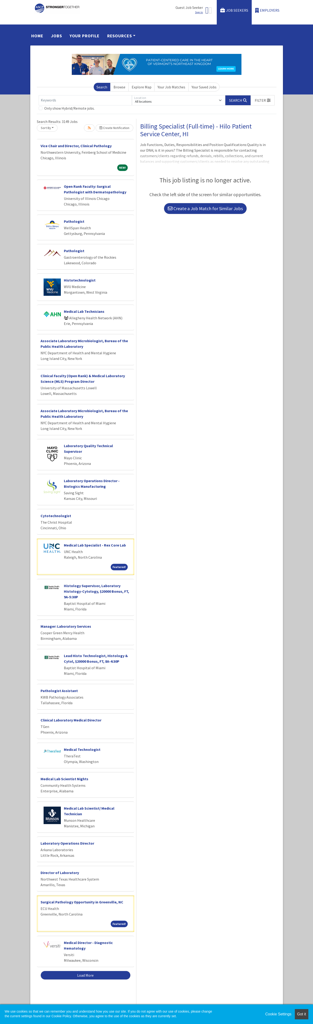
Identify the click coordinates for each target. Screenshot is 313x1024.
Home (37, 35)
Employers (267, 10)
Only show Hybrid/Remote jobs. (69, 108)
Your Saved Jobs (204, 87)
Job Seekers (234, 10)
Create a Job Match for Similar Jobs (205, 208)
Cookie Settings (278, 1014)
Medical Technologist (82, 749)
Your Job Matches (171, 87)
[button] (263, 100)
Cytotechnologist (56, 515)
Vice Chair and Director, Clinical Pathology (76, 145)
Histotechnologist (80, 280)
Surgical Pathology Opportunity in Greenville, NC (82, 902)
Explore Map (141, 87)
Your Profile (85, 35)
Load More (85, 975)
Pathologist (74, 221)
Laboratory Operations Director (67, 843)
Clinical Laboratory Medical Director (71, 720)
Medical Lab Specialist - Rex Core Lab (95, 545)
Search (101, 87)
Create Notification (114, 128)
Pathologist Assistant (59, 690)
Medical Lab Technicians (84, 311)
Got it (301, 1014)
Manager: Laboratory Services (66, 626)
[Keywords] (85, 100)
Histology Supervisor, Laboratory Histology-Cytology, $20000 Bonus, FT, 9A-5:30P (96, 591)
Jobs (56, 35)
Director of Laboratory (60, 872)
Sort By (46, 128)
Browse (119, 87)
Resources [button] (119, 35)
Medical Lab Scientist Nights (64, 779)
